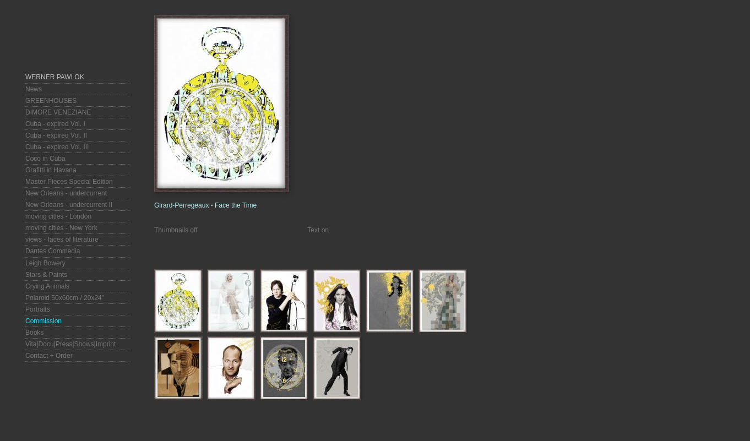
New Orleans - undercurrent (66, 193)
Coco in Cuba (45, 158)
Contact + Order (49, 356)
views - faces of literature (62, 239)
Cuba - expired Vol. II (56, 135)
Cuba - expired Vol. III (57, 147)
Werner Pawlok (54, 77)
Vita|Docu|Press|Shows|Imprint (70, 344)
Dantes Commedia (52, 251)
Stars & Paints (46, 275)
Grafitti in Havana (51, 170)
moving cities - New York (61, 228)
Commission (43, 321)
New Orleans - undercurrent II (68, 205)
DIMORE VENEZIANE (58, 112)
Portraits (37, 309)
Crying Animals (47, 286)
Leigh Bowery (45, 263)
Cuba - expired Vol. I (55, 124)
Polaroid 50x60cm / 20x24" (64, 298)
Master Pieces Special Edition (69, 182)
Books (34, 332)
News (33, 89)
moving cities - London (58, 216)
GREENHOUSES (51, 101)
